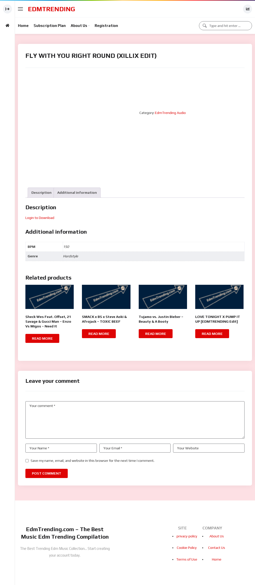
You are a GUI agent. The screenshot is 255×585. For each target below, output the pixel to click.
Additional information (77, 193)
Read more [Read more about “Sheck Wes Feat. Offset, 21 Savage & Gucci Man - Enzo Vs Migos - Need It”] (42, 338)
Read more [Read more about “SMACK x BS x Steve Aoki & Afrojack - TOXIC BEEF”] (98, 334)
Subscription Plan (50, 25)
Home (23, 25)
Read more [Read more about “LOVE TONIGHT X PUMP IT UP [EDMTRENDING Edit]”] (212, 334)
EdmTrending (51, 9)
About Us (79, 25)
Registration (106, 25)
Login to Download (39, 218)
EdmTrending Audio (170, 113)
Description (41, 193)
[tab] (41, 193)
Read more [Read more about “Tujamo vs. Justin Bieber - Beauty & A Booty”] (155, 334)
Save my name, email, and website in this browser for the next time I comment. (92, 461)
